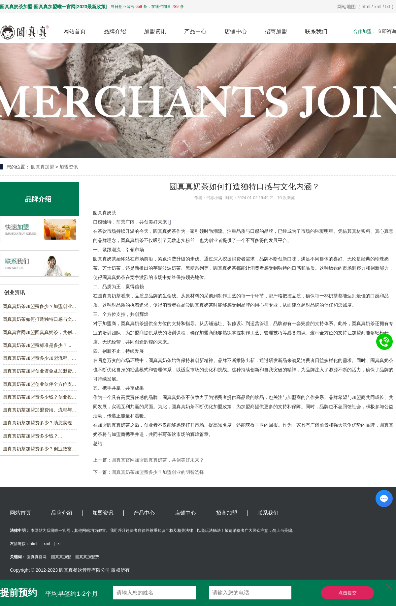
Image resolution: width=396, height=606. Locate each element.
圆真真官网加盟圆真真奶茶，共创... (39, 332)
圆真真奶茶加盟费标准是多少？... (37, 345)
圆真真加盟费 (87, 557)
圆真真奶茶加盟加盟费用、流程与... (39, 409)
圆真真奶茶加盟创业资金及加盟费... (39, 371)
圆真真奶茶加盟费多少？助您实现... (39, 422)
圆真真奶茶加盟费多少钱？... (32, 436)
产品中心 (195, 31)
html (366, 6)
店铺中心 (235, 31)
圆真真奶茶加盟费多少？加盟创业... (39, 306)
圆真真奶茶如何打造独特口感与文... (39, 319)
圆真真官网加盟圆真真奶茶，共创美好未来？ (158, 460)
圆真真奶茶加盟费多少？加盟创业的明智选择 (158, 472)
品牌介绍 (115, 31)
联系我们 (316, 31)
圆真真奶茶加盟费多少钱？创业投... (39, 397)
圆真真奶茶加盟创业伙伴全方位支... (39, 384)
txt (387, 6)
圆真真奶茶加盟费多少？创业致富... (39, 448)
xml (377, 6)
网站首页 (74, 31)
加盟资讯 (155, 31)
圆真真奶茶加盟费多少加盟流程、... (39, 358)
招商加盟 (276, 31)
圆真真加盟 (42, 166)
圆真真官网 (37, 557)
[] (169, 222)
